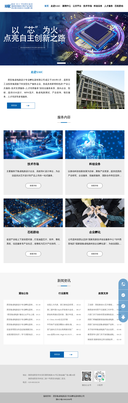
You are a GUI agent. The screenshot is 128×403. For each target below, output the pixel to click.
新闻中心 (66, 6)
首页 (46, 6)
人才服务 (108, 6)
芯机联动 (119, 6)
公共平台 (77, 6)
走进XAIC (56, 6)
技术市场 (87, 6)
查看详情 (33, 186)
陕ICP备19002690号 (64, 399)
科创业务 (98, 6)
